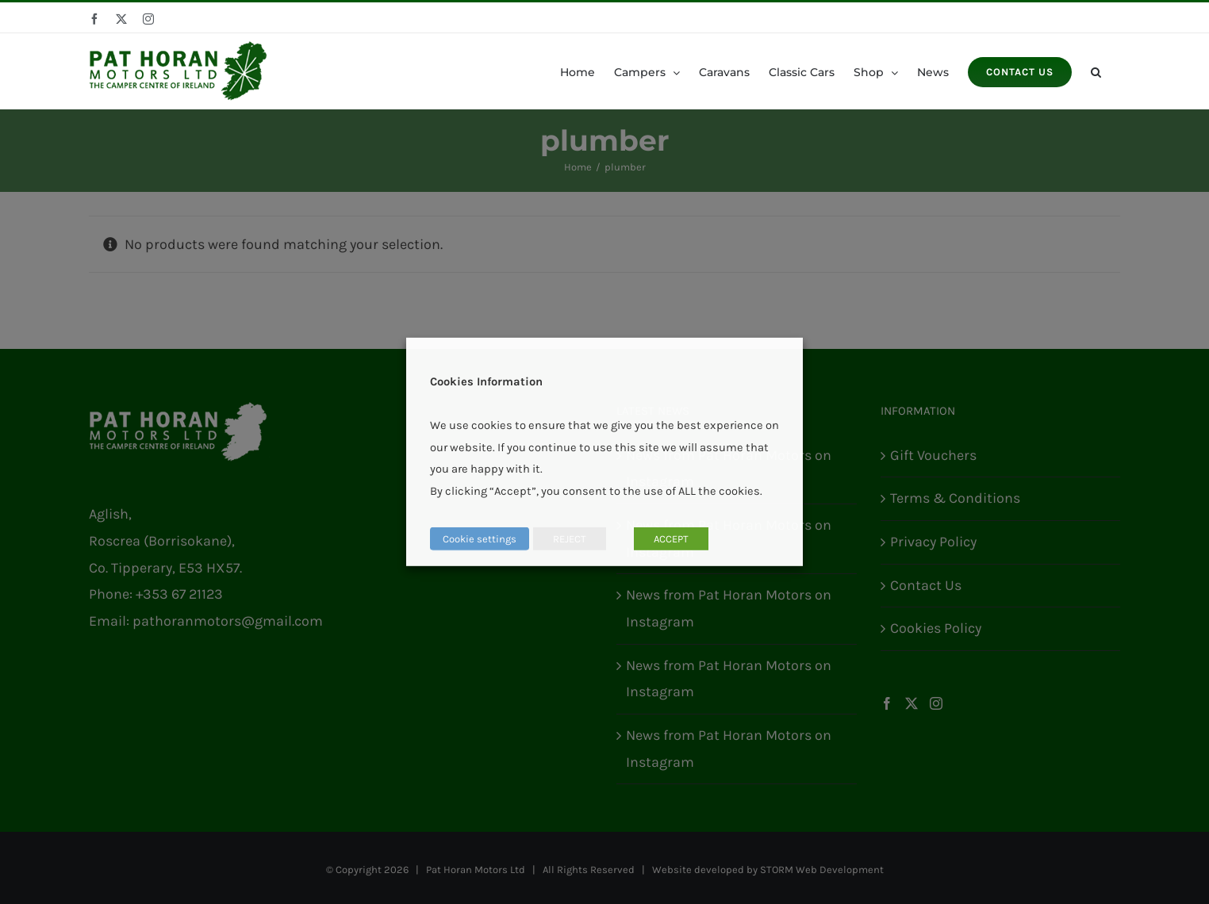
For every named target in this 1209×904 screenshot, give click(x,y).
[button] (1096, 71)
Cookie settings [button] (479, 539)
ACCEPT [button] (671, 539)
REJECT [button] (569, 539)
